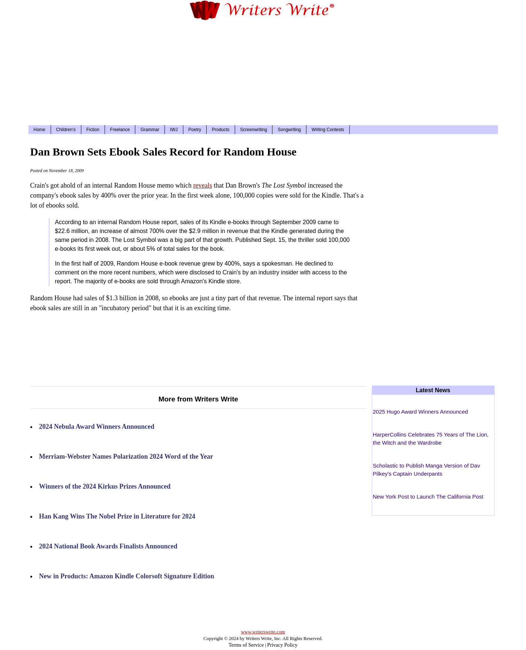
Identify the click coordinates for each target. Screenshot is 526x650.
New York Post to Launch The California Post (428, 496)
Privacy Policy (282, 645)
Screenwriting (253, 129)
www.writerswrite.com (263, 631)
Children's (66, 129)
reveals (202, 185)
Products (220, 129)
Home (39, 129)
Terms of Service (246, 645)
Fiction (92, 129)
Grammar (149, 129)
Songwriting (289, 129)
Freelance (120, 129)
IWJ (174, 129)
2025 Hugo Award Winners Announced (420, 411)
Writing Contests (328, 129)
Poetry (195, 129)
